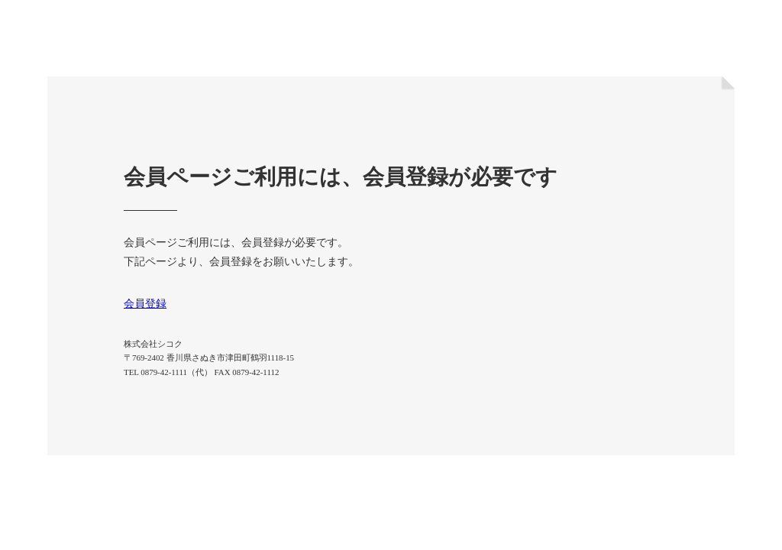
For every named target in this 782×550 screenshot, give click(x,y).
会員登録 (145, 303)
